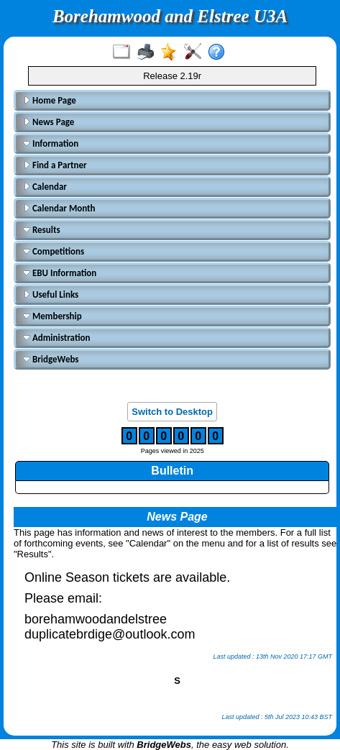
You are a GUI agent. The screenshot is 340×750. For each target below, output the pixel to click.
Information (50, 143)
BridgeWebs (51, 359)
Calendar (45, 186)
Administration (56, 337)
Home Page (49, 100)
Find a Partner (55, 165)
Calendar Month (59, 208)
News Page (48, 121)
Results (41, 229)
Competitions (53, 251)
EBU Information (59, 272)
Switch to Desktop (172, 411)
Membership (52, 316)
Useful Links (50, 294)
